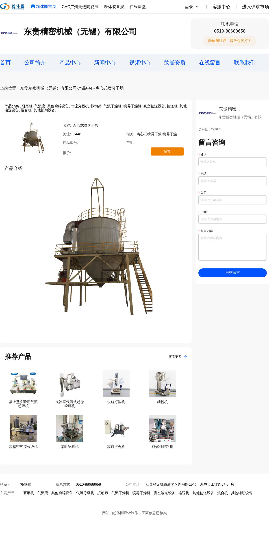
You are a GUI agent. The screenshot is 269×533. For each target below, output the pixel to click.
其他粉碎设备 (62, 493)
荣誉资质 (175, 62)
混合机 (222, 493)
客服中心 (221, 6)
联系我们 (245, 62)
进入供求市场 (255, 6)
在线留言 (210, 62)
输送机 (183, 493)
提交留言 (233, 272)
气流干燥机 (120, 493)
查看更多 (178, 356)
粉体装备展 (114, 6)
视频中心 (140, 62)
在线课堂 (138, 6)
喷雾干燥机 (141, 493)
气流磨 (42, 493)
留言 (167, 151)
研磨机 (28, 493)
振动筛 (102, 493)
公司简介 (35, 62)
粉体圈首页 (43, 6)
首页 (5, 62)
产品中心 (70, 62)
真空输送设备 (164, 493)
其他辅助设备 (242, 493)
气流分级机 (85, 493)
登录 (188, 6)
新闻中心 (105, 62)
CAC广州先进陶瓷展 (80, 6)
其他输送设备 (203, 493)
